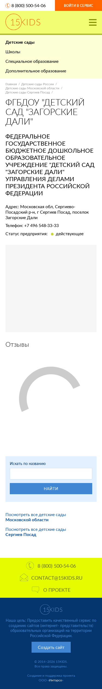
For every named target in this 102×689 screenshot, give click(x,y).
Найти (51, 488)
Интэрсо (55, 680)
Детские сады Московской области (32, 88)
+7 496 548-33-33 (41, 225)
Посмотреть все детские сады (35, 517)
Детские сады (20, 42)
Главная (11, 84)
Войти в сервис (78, 6)
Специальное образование (31, 61)
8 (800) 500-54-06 (28, 5)
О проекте (51, 590)
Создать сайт (51, 647)
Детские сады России (37, 84)
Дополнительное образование (35, 70)
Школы (12, 51)
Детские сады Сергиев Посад (27, 92)
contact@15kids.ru (51, 578)
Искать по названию (28, 463)
